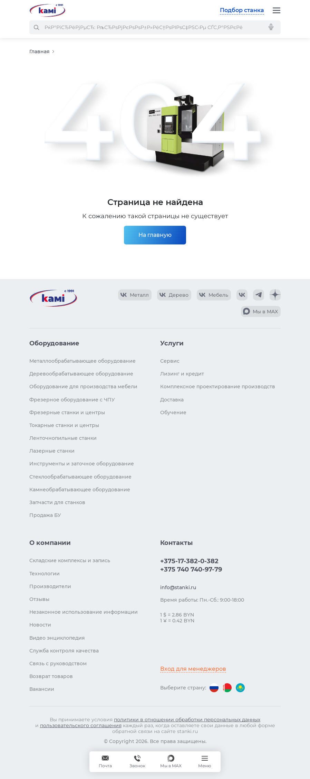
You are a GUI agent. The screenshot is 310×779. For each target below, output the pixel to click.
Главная (39, 51)
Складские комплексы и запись (69, 560)
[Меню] (276, 10)
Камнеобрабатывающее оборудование (79, 489)
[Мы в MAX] (171, 762)
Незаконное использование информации (83, 612)
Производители (50, 586)
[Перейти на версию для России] (214, 687)
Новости (40, 625)
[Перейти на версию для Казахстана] (240, 687)
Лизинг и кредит (182, 374)
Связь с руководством (58, 663)
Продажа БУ (45, 515)
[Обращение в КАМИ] (105, 762)
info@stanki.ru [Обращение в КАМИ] (178, 587)
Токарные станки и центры (64, 425)
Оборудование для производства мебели (83, 386)
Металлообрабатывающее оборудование (82, 361)
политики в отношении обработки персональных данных (187, 719)
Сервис (170, 361)
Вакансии (41, 689)
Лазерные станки (52, 451)
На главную (155, 235)
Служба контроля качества (64, 651)
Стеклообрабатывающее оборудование (80, 477)
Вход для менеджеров (193, 669)
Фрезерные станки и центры (67, 412)
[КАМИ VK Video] (135, 294)
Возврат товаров (51, 676)
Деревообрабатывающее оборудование (81, 374)
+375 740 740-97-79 (191, 569)
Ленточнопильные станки (63, 438)
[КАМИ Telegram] (258, 294)
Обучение (173, 412)
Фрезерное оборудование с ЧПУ (72, 400)
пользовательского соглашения (81, 725)
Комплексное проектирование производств (217, 386)
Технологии (44, 574)
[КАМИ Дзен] (275, 294)
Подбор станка (242, 10)
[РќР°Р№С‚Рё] (36, 27)
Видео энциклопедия (57, 638)
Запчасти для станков (57, 502)
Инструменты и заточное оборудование (81, 464)
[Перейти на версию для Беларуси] (227, 687)
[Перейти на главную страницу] (47, 10)
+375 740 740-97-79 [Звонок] (137, 762)
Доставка (172, 400)
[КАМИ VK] (242, 294)
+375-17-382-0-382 (189, 561)
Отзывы (39, 599)
